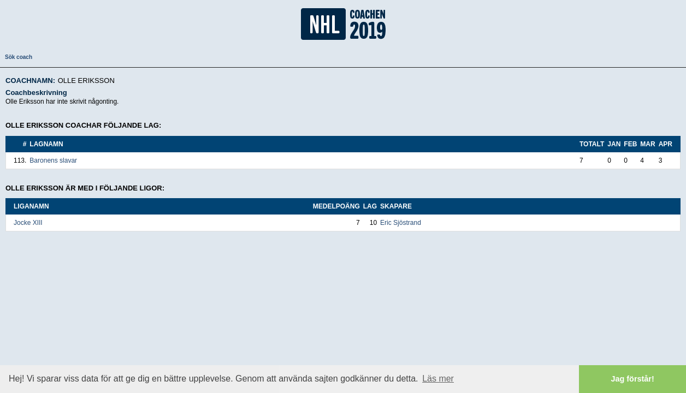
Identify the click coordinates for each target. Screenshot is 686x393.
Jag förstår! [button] (632, 378)
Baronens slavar (53, 160)
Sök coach (18, 57)
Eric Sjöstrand (400, 223)
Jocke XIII (28, 223)
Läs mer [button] (438, 378)
